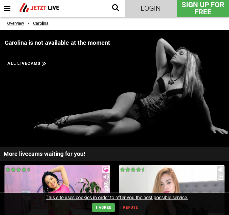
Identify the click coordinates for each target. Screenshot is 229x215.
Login (151, 8)
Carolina (41, 23)
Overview (15, 23)
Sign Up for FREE (203, 8)
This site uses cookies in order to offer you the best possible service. (117, 197)
